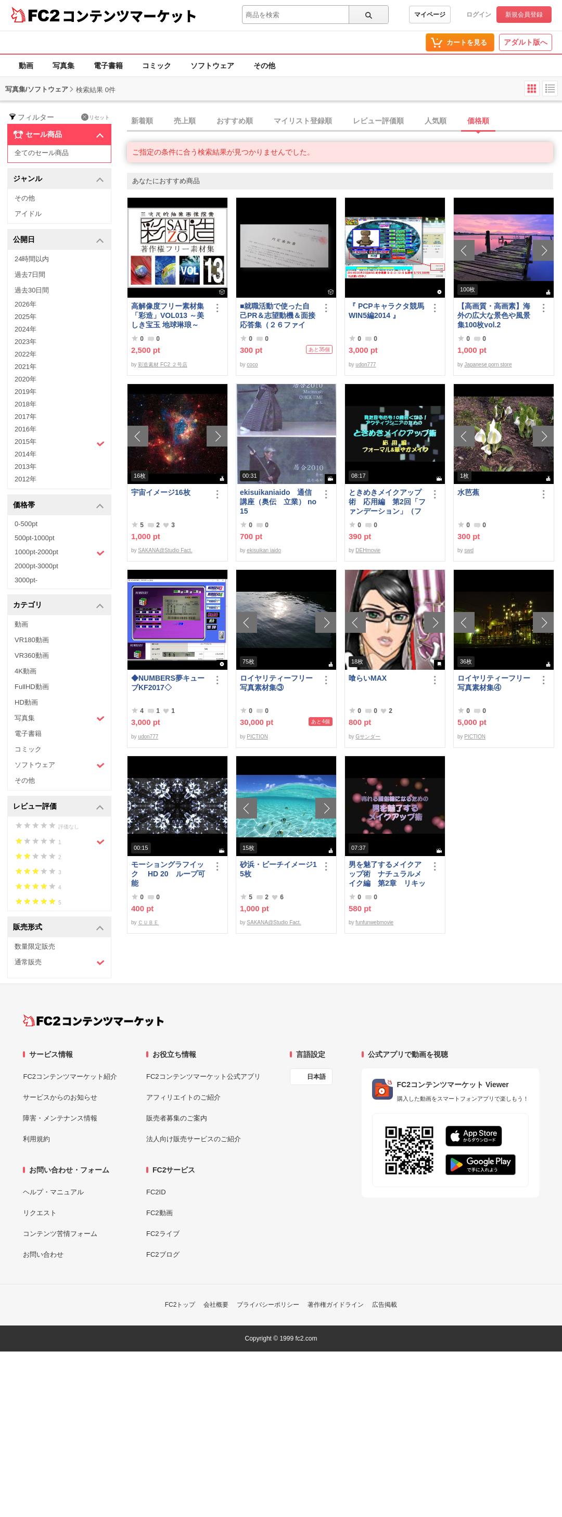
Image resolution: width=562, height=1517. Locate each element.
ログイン (478, 14)
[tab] (344, 121)
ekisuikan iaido (264, 550)
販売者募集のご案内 (176, 1118)
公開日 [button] (58, 240)
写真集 (63, 65)
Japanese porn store (488, 364)
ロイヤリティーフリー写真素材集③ (276, 683)
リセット (95, 117)
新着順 (142, 121)
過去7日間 (30, 274)
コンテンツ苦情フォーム (60, 1234)
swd (469, 550)
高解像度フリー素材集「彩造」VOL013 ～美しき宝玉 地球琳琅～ (167, 315)
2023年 (25, 342)
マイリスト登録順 (303, 121)
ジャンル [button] (58, 179)
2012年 (25, 479)
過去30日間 (32, 290)
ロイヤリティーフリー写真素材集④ (493, 683)
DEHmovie (367, 550)
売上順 (185, 121)
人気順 (435, 121)
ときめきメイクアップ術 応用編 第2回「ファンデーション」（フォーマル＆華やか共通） (387, 502)
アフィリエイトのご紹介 (183, 1097)
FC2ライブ (163, 1234)
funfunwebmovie (374, 922)
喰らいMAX (368, 678)
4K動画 (25, 671)
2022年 (25, 354)
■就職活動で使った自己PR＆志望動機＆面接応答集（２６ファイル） (277, 315)
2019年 (25, 392)
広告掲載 (384, 1304)
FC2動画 (159, 1213)
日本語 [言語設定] (316, 1076)
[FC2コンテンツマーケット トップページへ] (93, 1020)
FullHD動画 (32, 687)
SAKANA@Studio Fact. (165, 550)
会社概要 (215, 1304)
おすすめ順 (234, 121)
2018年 (25, 404)
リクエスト (40, 1213)
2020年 (25, 379)
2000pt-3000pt (36, 566)
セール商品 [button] (58, 135)
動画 (26, 65)
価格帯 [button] (58, 506)
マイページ (429, 14)
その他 (264, 65)
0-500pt (26, 524)
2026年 (25, 304)
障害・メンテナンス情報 (60, 1118)
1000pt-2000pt (60, 552)
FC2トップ (180, 1304)
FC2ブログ (163, 1254)
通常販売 (60, 962)
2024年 (25, 329)
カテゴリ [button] (58, 605)
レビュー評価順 (378, 121)
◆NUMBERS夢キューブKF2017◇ (168, 683)
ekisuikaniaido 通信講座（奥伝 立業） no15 (278, 501)
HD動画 (26, 702)
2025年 (25, 317)
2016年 (25, 429)
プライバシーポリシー (268, 1304)
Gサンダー (367, 737)
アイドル (28, 214)
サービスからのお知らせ (60, 1097)
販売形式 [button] (58, 928)
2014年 (25, 454)
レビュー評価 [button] (58, 807)
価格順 (478, 121)
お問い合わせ (43, 1254)
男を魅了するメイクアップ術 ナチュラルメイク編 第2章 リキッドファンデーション (387, 874)
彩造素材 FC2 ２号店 (162, 364)
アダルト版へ (525, 42)
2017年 (25, 416)
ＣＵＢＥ (148, 922)
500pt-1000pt (35, 538)
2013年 (25, 466)
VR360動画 (32, 655)
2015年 (60, 443)
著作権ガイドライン (336, 1304)
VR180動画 (32, 640)
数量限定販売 (35, 946)
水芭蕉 (468, 492)
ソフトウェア (212, 65)
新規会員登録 (524, 14)
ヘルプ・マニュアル (53, 1192)
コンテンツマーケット (129, 16)
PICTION (257, 737)
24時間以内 (32, 259)
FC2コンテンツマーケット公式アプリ (203, 1076)
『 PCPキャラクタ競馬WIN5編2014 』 (386, 311)
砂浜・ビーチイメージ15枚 (278, 869)
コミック (156, 65)
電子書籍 (108, 65)
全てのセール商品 (42, 153)
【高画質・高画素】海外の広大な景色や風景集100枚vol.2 (493, 315)
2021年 (25, 367)
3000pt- (26, 580)
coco (252, 364)
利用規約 (36, 1139)
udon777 (365, 364)
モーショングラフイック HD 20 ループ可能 (168, 873)
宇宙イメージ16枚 (160, 492)
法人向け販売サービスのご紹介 (193, 1139)
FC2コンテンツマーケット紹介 (70, 1076)
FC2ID (156, 1192)
